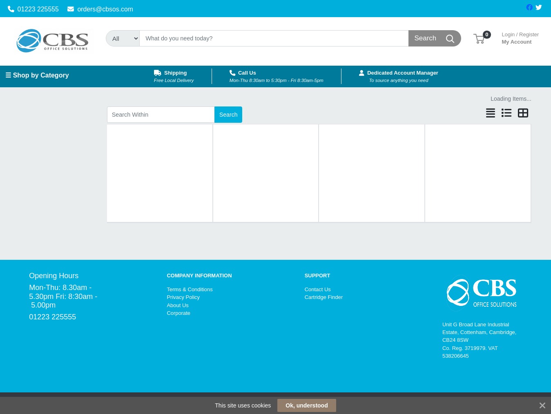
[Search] (274, 38)
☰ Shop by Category (37, 75)
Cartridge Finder (324, 297)
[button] (478, 38)
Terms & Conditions (189, 289)
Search (228, 114)
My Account (520, 37)
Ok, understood (307, 405)
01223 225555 (33, 9)
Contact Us (318, 289)
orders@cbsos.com (100, 9)
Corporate (178, 313)
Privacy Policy (183, 297)
